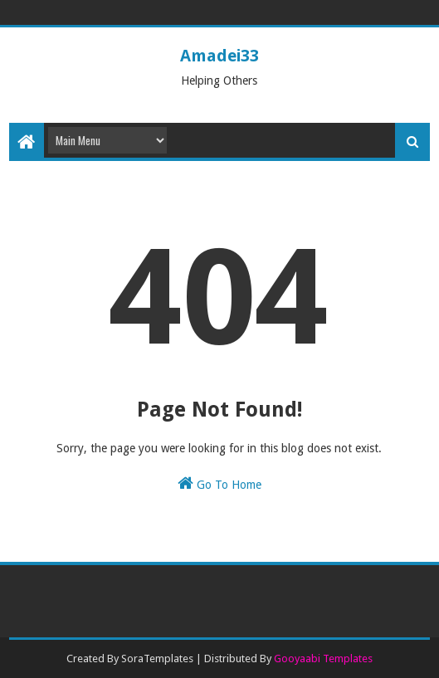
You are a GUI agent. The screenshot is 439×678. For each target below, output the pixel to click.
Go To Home (219, 483)
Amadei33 (219, 56)
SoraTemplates (157, 658)
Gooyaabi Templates (323, 658)
